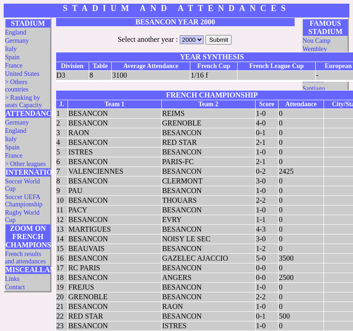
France (14, 65)
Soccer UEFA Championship (24, 201)
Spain (12, 57)
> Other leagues (25, 163)
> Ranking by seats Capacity (23, 101)
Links (12, 278)
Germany (17, 40)
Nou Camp (316, 40)
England (16, 32)
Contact (15, 287)
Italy (11, 49)
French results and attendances (25, 258)
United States (22, 73)
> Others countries (16, 86)
